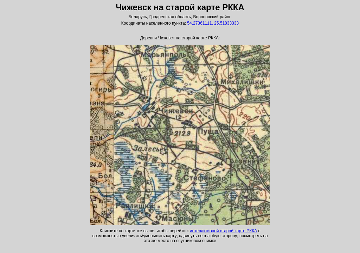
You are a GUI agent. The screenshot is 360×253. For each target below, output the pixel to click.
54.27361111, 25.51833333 (213, 23)
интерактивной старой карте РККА (223, 230)
